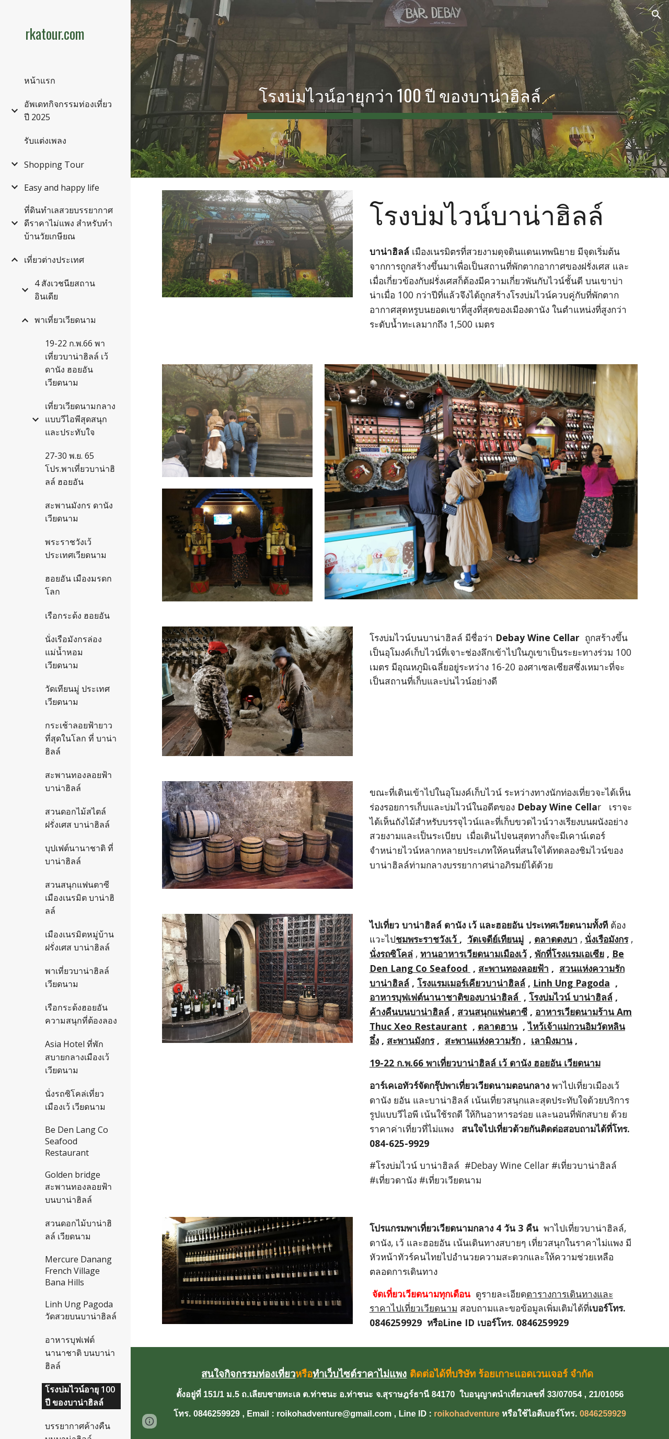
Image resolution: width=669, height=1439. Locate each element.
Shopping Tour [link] (54, 164)
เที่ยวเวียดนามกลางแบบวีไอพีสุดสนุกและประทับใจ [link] (80, 419)
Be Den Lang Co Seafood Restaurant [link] (76, 1141)
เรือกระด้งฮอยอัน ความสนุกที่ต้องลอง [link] (81, 1014)
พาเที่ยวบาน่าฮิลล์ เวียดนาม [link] (77, 977)
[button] (656, 14)
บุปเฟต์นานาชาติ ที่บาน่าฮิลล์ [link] (79, 854)
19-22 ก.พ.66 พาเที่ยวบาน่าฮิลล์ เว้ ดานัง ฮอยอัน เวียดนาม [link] (76, 363)
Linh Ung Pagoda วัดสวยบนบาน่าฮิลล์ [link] (81, 1310)
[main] (399, 88)
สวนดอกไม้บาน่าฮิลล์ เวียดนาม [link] (78, 1229)
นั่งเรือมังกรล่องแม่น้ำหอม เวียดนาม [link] (73, 652)
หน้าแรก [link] (39, 80)
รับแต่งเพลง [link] (45, 140)
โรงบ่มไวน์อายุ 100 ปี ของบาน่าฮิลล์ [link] (80, 1396)
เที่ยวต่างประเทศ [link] (54, 259)
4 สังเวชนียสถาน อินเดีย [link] (64, 289)
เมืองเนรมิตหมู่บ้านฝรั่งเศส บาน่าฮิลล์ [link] (79, 941)
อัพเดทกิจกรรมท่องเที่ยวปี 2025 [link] (68, 110)
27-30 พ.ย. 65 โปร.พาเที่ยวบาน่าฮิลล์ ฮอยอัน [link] (80, 469)
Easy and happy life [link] (61, 187)
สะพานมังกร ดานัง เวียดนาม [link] (79, 512)
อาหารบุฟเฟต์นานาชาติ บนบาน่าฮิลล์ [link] (80, 1353)
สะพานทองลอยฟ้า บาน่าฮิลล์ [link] (78, 781)
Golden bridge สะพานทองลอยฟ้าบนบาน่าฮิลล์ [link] (78, 1187)
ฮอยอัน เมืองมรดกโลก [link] (78, 585)
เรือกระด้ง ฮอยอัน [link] (77, 615)
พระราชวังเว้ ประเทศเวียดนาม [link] (76, 548)
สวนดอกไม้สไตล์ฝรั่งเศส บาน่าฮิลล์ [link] (77, 818)
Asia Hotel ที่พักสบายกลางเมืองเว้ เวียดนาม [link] (77, 1057)
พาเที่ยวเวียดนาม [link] (65, 320)
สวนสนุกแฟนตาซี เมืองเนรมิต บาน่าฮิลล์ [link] (79, 897)
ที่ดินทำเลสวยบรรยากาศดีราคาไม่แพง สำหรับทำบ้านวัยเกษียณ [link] (68, 223)
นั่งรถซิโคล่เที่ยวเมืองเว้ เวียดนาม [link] (75, 1100)
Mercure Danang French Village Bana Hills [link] (78, 1271)
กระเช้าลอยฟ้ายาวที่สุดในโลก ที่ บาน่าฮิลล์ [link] (81, 738)
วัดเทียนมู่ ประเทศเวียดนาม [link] (77, 695)
